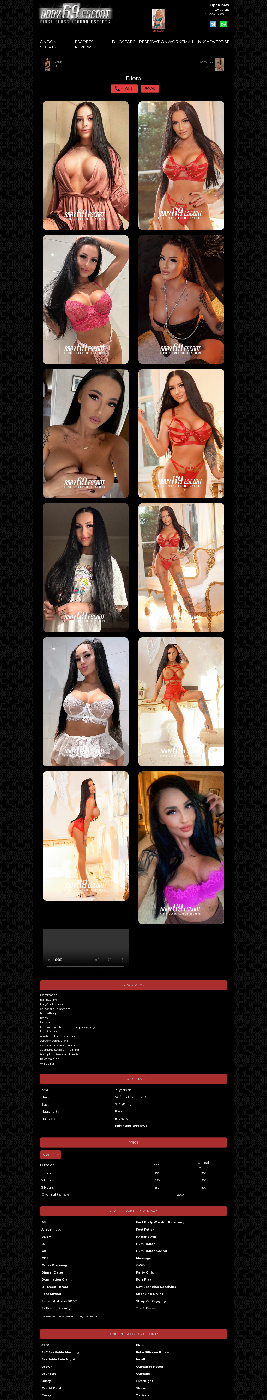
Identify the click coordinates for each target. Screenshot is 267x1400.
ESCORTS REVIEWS (84, 44)
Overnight (144, 1381)
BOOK (150, 89)
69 (43, 1222)
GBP (46, 1154)
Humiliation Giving (151, 1251)
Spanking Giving (150, 1294)
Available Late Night (58, 1359)
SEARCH (130, 41)
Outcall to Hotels (150, 1367)
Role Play (143, 1279)
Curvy (46, 1395)
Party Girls (145, 1272)
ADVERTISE (218, 41)
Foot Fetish (145, 1229)
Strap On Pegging (151, 1301)
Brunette (48, 1374)
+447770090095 (216, 14)
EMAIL (187, 41)
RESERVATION (153, 41)
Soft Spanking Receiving (156, 1287)
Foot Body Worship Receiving (160, 1222)
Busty (46, 1381)
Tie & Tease (146, 1308)
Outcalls (143, 1374)
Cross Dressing (54, 1265)
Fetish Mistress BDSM (59, 1301)
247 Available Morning (60, 1352)
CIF (44, 1251)
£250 (45, 1345)
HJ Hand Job (146, 1236)
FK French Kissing (56, 1308)
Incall (140, 1359)
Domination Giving (57, 1279)
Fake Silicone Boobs (152, 1352)
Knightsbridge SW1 (131, 1125)
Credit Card (51, 1388)
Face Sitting (51, 1294)
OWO (140, 1265)
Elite (140, 1345)
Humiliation (145, 1244)
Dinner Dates (52, 1272)
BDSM (46, 1236)
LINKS (200, 41)
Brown (46, 1367)
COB (45, 1258)
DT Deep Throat (54, 1287)
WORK (174, 41)
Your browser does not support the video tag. (86, 950)
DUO (117, 41)
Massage (143, 1258)
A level (51, 1229)
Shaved (142, 1388)
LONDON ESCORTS (47, 44)
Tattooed (144, 1395)
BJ (43, 1244)
